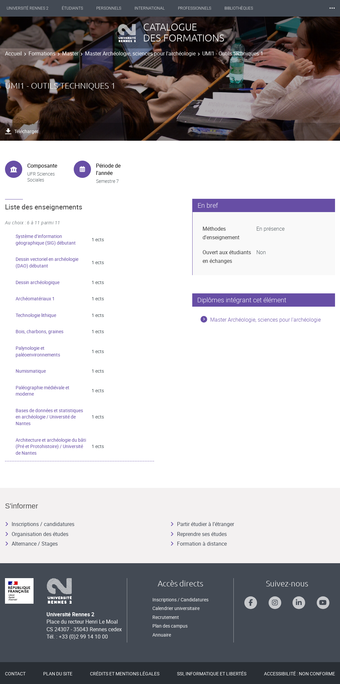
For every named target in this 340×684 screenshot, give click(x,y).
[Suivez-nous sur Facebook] (250, 602)
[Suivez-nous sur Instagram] (275, 602)
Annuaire (161, 635)
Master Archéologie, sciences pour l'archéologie (140, 53)
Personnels (114, 8)
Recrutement (165, 617)
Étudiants (78, 8)
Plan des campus (170, 626)
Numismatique (31, 371)
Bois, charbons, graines (39, 331)
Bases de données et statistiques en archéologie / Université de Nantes (49, 416)
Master (70, 53)
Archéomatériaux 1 (35, 298)
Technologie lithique (36, 315)
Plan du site (57, 673)
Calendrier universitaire (176, 608)
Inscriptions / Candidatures (180, 599)
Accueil (13, 53)
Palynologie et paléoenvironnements (38, 351)
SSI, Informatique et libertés (211, 673)
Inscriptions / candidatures (39, 524)
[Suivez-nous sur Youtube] (323, 602)
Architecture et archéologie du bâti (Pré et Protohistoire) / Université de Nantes (51, 446)
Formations (42, 53)
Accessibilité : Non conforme (299, 673)
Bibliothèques (244, 8)
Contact (15, 673)
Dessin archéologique (37, 282)
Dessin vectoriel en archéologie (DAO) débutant (47, 262)
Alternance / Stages (31, 543)
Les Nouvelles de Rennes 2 (299, 8)
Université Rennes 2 (33, 8)
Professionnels (200, 8)
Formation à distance (198, 543)
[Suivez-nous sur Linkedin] (299, 602)
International (155, 8)
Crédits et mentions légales (124, 673)
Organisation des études (36, 534)
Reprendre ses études (198, 534)
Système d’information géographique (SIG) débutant (46, 239)
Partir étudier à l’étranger (202, 524)
